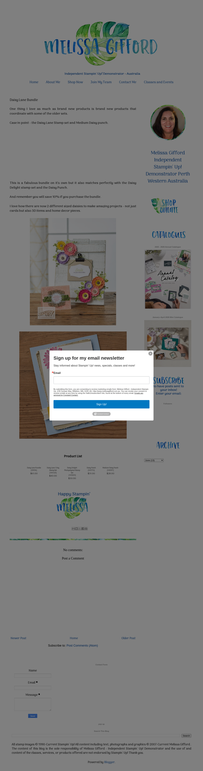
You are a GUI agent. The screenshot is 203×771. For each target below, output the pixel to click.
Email (57, 373)
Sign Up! (101, 404)
